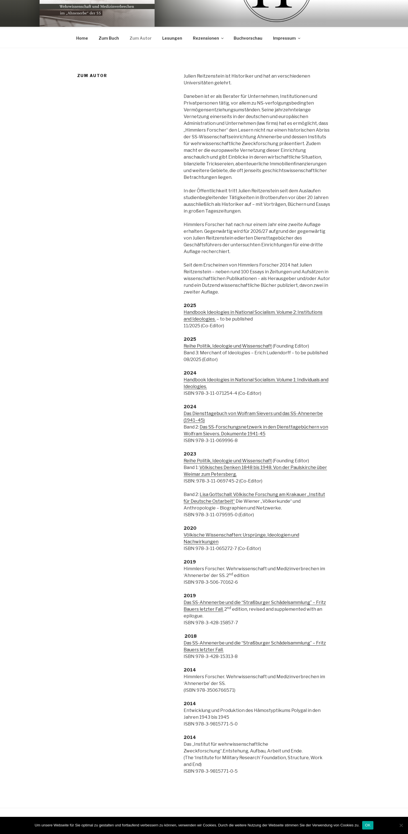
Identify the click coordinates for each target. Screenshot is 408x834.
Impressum (287, 37)
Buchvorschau (248, 37)
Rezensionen (208, 37)
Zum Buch (109, 37)
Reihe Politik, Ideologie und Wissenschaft (228, 345)
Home (82, 37)
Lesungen (172, 37)
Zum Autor (141, 37)
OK (367, 825)
